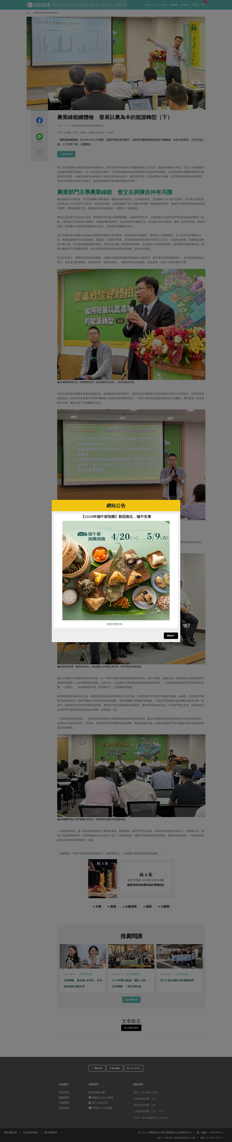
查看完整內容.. (115, 624)
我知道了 (171, 635)
